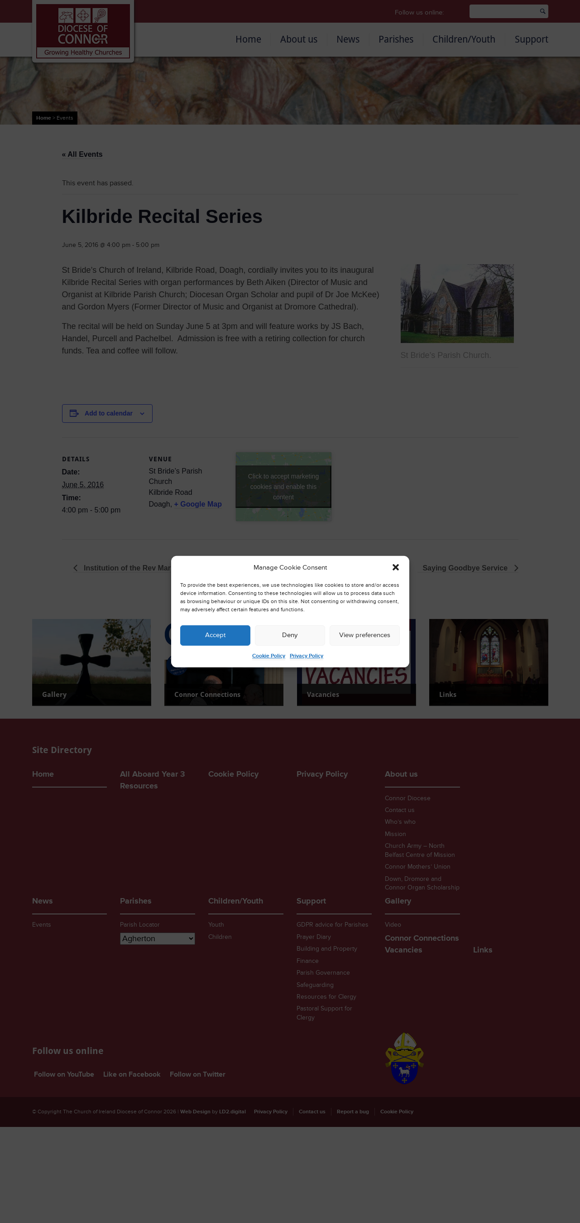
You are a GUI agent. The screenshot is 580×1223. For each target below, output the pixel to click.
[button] (395, 567)
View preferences (364, 635)
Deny (289, 635)
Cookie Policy (268, 656)
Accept (215, 635)
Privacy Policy (306, 656)
